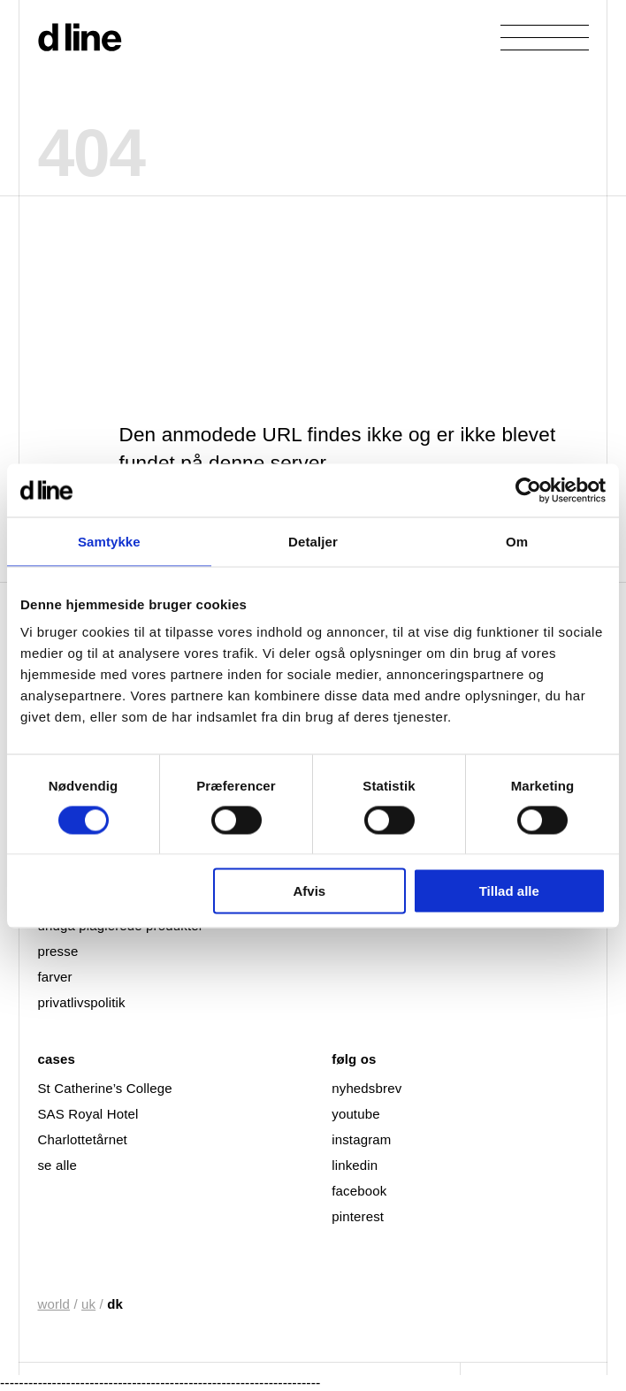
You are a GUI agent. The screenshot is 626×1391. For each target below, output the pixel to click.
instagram (361, 1139)
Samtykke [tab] (109, 540)
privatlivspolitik (81, 1002)
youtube (355, 1113)
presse (57, 951)
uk (88, 1303)
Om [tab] (517, 540)
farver (54, 976)
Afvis (309, 890)
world (53, 1303)
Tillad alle (509, 890)
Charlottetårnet (81, 1139)
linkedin (355, 1165)
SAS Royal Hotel (87, 1113)
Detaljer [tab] (313, 540)
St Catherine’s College (104, 1088)
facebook (359, 1190)
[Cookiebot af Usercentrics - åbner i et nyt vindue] (528, 490)
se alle (56, 1165)
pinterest (358, 1216)
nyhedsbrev (366, 1088)
